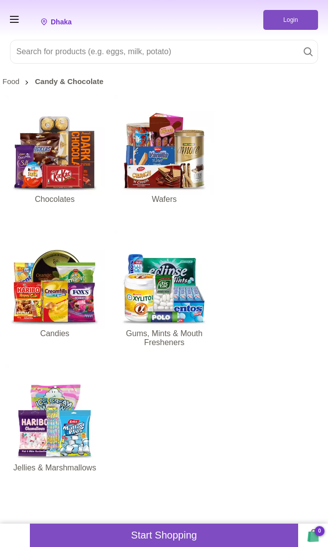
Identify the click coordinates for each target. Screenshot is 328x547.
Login (290, 19)
